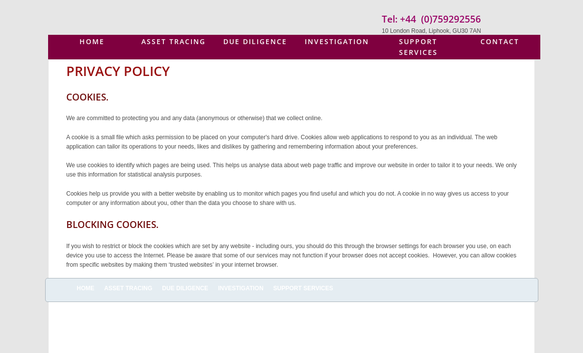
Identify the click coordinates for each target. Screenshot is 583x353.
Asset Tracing (173, 41)
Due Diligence (255, 41)
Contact (499, 41)
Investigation (337, 41)
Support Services (418, 47)
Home (92, 41)
